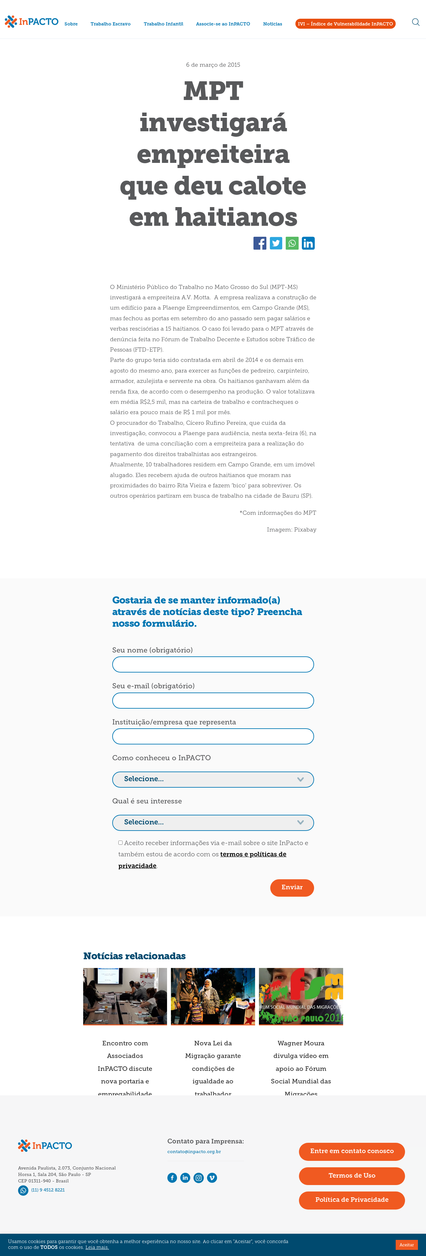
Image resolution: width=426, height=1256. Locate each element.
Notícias (272, 24)
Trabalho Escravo (111, 24)
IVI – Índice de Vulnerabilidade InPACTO (345, 24)
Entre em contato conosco (352, 1151)
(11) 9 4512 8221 (41, 1190)
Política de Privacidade (352, 1200)
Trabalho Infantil (163, 24)
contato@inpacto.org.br (194, 1151)
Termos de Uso (352, 1176)
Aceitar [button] (407, 1244)
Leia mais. (97, 1247)
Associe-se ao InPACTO (223, 24)
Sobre (71, 24)
